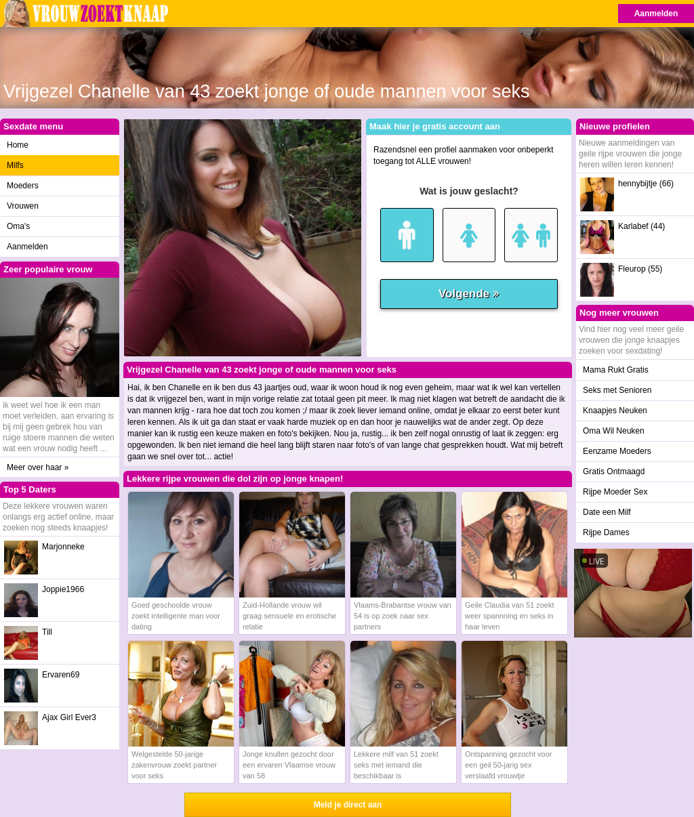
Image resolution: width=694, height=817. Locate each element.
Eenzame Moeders (617, 451)
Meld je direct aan (348, 805)
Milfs (15, 165)
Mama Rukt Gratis (616, 370)
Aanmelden (656, 13)
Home (17, 145)
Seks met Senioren (617, 390)
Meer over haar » (37, 467)
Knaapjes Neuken (615, 410)
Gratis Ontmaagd (614, 471)
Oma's (18, 226)
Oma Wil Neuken (614, 431)
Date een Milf (607, 512)
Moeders (23, 185)
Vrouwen (23, 206)
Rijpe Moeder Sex (615, 492)
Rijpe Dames (606, 532)
